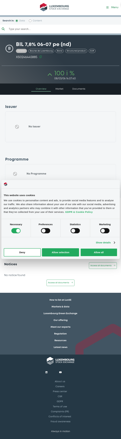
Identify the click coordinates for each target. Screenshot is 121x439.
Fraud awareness (60, 422)
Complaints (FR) (60, 412)
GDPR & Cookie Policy (79, 212)
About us (60, 382)
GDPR (60, 401)
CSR (60, 396)
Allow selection (60, 252)
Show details (103, 242)
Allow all (99, 252)
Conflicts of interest (59, 417)
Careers (59, 387)
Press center (60, 392)
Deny (22, 252)
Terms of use (60, 407)
